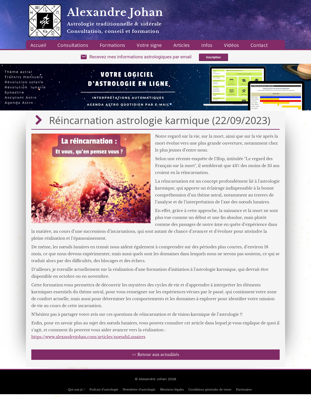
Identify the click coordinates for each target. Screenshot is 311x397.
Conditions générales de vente (209, 392)
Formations (112, 45)
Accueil (38, 45)
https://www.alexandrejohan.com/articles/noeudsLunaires (88, 339)
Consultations (72, 45)
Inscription (213, 59)
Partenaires (244, 392)
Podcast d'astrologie (103, 392)
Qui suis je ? (76, 392)
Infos (207, 45)
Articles (181, 45)
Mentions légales (172, 392)
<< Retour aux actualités (155, 357)
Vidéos (231, 45)
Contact (259, 45)
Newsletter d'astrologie (139, 392)
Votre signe (149, 45)
